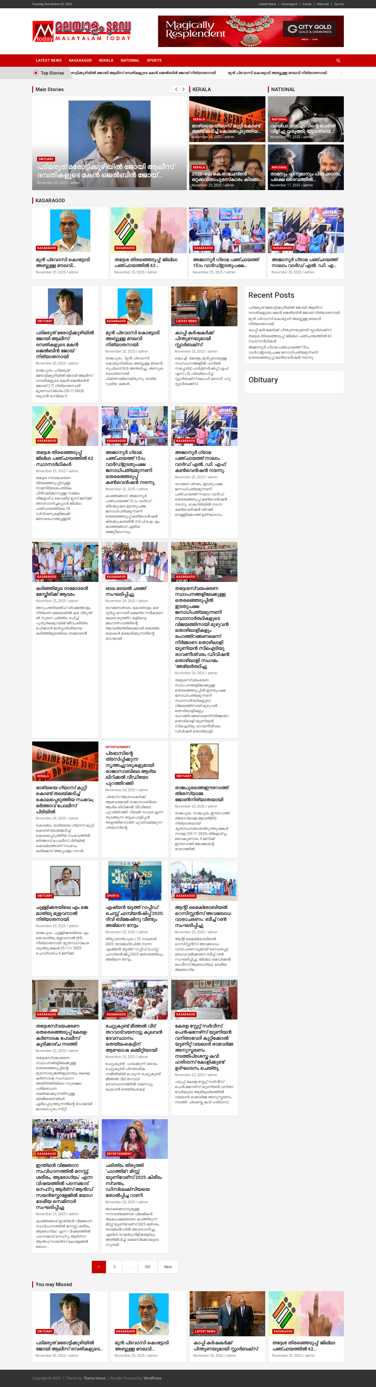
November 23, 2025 (207, 185)
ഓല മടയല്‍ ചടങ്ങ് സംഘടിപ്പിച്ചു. (125, 591)
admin (75, 183)
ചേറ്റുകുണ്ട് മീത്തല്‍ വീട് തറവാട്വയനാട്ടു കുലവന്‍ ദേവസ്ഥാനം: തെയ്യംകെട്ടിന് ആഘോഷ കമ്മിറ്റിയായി (133, 1038)
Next (168, 1267)
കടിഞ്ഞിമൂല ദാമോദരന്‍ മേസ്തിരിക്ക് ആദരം (62, 591)
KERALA (202, 89)
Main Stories (50, 89)
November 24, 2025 (207, 137)
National (323, 4)
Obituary (46, 159)
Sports (339, 4)
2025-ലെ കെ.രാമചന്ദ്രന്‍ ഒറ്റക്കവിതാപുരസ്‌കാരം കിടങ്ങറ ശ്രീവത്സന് (227, 179)
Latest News (267, 4)
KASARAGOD (50, 200)
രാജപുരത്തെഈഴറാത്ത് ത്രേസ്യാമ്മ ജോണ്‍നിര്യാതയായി (201, 793)
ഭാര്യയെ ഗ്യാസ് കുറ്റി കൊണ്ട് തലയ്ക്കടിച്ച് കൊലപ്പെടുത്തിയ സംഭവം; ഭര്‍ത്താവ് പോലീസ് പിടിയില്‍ (226, 134)
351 (148, 1267)
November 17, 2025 (285, 137)
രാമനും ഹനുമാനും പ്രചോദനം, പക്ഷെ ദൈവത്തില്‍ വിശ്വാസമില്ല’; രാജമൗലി (305, 179)
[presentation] (176, 89)
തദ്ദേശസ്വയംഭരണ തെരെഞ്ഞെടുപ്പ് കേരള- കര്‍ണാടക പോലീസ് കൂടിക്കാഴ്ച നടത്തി (62, 1035)
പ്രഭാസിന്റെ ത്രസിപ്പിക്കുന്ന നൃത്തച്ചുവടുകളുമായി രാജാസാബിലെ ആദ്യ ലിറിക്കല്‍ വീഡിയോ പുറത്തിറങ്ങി (130, 768)
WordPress (152, 1378)
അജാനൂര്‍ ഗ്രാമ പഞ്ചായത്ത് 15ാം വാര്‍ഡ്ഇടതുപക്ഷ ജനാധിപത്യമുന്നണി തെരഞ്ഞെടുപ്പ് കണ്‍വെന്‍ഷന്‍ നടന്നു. (130, 467)
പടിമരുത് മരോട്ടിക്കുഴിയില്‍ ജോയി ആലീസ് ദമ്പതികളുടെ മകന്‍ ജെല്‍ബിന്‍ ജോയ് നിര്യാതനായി (144, 73)
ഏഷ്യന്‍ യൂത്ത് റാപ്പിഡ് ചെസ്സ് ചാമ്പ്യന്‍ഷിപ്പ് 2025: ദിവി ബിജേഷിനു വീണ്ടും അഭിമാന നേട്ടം (134, 916)
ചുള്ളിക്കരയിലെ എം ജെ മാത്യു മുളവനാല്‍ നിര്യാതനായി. (62, 913)
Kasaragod (289, 4)
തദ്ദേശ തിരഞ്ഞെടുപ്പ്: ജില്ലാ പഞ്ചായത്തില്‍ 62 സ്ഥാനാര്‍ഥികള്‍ (145, 265)
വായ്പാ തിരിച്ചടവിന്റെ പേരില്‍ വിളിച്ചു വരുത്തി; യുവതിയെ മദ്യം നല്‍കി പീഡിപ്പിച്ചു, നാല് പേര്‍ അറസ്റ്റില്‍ (303, 134)
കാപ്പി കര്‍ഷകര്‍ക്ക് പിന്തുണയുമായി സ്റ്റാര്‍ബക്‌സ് (194, 338)
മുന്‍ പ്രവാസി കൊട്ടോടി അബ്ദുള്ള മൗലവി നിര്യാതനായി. (289, 73)
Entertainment (118, 747)
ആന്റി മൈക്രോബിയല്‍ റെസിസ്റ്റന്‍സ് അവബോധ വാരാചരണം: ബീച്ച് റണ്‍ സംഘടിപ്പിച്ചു (203, 916)
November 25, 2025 (52, 183)
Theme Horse (94, 1378)
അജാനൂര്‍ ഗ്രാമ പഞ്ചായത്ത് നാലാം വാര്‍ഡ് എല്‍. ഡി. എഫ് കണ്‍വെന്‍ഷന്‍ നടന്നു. (305, 265)
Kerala (307, 4)
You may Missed (54, 1284)
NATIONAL (283, 89)
